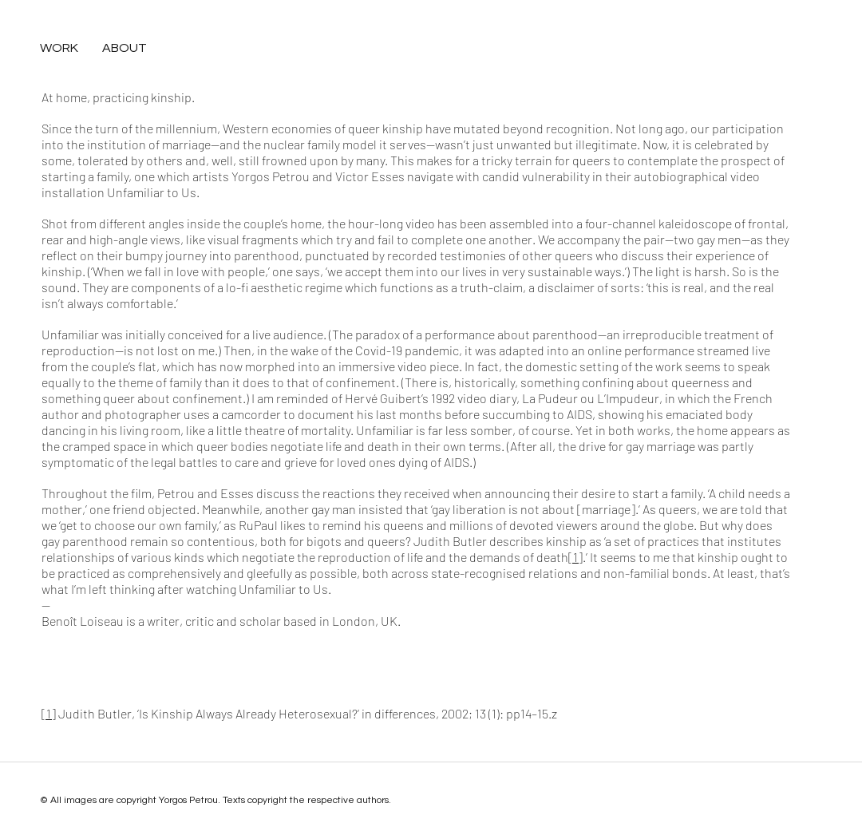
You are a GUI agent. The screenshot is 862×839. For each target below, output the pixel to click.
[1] (575, 556)
